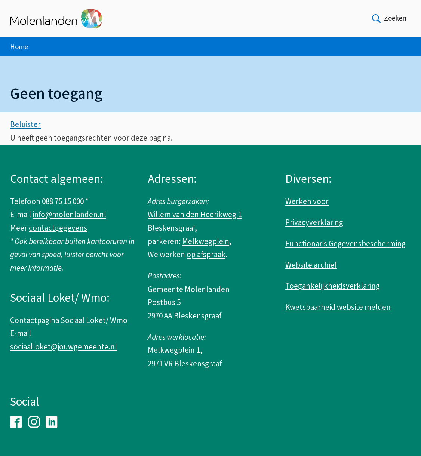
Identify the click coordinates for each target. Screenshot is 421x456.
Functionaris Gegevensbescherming (345, 243)
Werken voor (307, 201)
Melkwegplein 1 (174, 350)
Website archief (311, 265)
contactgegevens (58, 228)
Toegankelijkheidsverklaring (332, 286)
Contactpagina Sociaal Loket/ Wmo (68, 320)
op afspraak (206, 254)
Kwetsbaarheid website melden (338, 307)
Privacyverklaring (314, 222)
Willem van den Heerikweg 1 (195, 214)
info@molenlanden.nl (69, 214)
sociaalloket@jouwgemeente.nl (63, 346)
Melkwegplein (205, 241)
